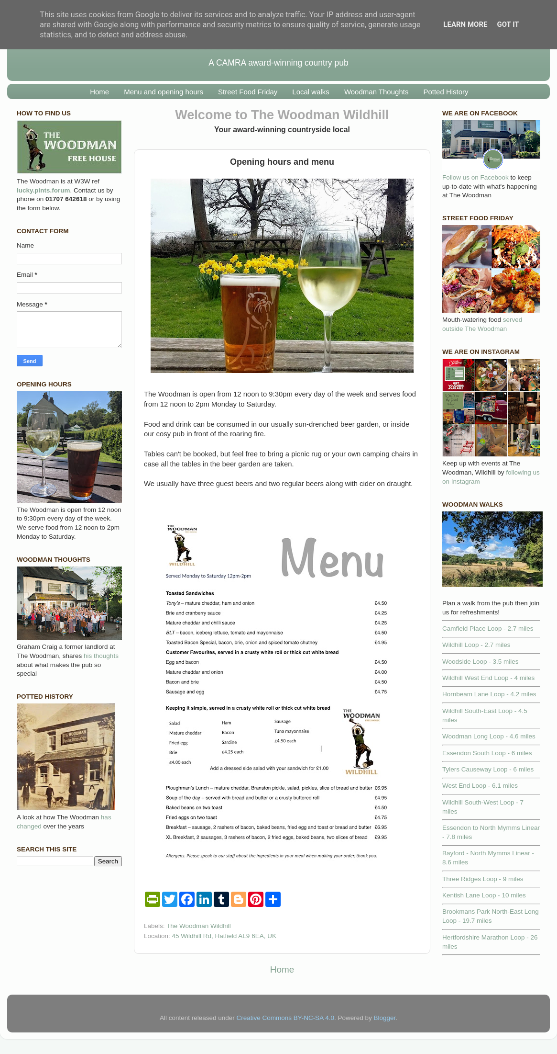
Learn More (465, 24)
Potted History (445, 92)
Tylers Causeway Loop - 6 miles (488, 769)
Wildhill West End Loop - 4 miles (488, 677)
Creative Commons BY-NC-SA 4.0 (285, 1017)
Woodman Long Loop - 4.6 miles (488, 736)
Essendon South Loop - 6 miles (487, 753)
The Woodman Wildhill (198, 925)
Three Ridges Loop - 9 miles (483, 879)
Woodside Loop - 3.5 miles (480, 661)
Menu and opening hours (163, 92)
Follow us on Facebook (475, 177)
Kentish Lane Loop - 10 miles (484, 895)
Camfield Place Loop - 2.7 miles (488, 628)
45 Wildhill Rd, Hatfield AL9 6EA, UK (224, 936)
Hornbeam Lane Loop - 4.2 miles (489, 694)
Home (99, 92)
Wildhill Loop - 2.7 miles (476, 644)
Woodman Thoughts (376, 92)
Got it (508, 24)
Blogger (384, 1017)
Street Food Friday (247, 92)
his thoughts (101, 655)
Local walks (310, 92)
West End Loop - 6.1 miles (480, 785)
